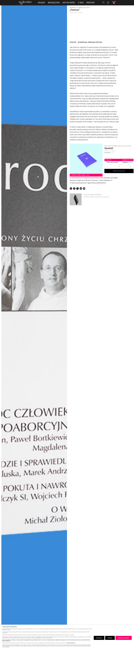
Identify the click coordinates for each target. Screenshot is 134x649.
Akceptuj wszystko (123, 638)
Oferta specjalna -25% (81, 175)
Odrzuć (110, 638)
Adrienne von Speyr (109, 150)
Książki (41, 2)
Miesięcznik (54, 2)
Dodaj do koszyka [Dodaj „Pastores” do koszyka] (119, 172)
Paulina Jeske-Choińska (76, 12)
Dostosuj (99, 638)
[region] (67, 637)
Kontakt (90, 2)
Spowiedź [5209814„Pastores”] (108, 148)
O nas (81, 2)
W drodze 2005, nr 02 (84, 7)
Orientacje (73, 7)
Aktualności (69, 2)
